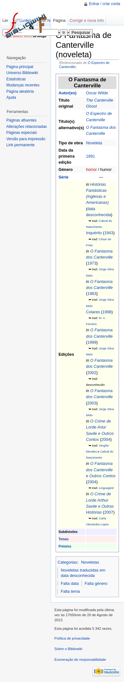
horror (91, 169)
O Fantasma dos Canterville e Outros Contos (100, 469)
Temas (64, 539)
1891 (90, 156)
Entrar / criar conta (104, 4)
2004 (105, 439)
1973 (91, 263)
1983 (91, 293)
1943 (108, 232)
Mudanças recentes (23, 85)
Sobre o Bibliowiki (68, 649)
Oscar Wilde (97, 93)
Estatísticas (16, 79)
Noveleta (94, 143)
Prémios (65, 546)
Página (59, 20)
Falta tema (70, 591)
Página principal (19, 67)
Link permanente (20, 145)
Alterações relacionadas (26, 126)
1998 (106, 312)
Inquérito (94, 232)
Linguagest (106, 488)
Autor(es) (68, 93)
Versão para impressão (25, 139)
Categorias (67, 562)
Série (63, 177)
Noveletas (90, 562)
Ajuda (11, 97)
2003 (91, 403)
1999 (91, 342)
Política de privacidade (72, 638)
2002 (91, 372)
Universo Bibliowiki (22, 73)
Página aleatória (20, 91)
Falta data (70, 583)
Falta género (96, 583)
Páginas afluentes (21, 120)
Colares (93, 312)
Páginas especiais (21, 132)
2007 (108, 512)
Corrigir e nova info (87, 20)
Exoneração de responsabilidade (80, 659)
